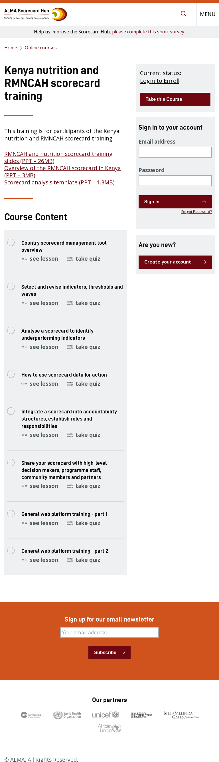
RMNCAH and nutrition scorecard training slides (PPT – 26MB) (58, 157)
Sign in (151, 201)
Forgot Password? (196, 211)
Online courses (41, 48)
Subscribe (105, 652)
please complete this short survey (148, 32)
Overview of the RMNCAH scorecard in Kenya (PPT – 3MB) (62, 171)
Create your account (167, 262)
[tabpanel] (65, 157)
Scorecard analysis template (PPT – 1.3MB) (59, 182)
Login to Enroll (159, 81)
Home (10, 48)
